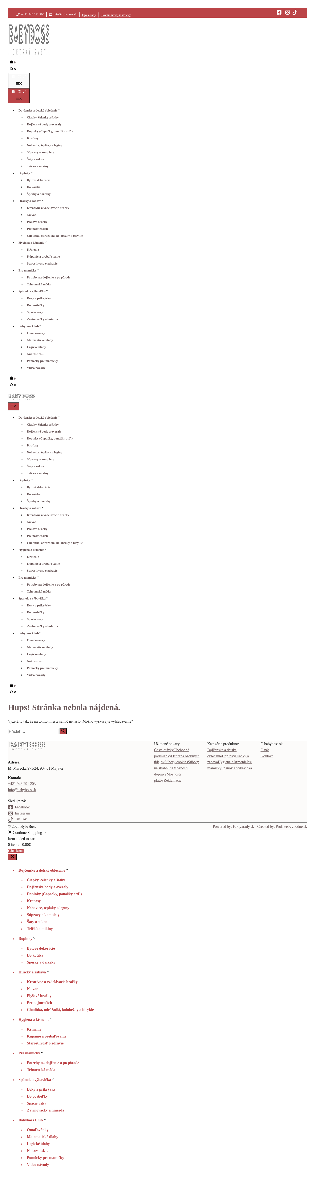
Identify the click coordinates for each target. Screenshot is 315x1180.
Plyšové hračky (37, 221)
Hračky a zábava (33, 201)
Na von (31, 214)
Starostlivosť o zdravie (42, 263)
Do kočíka (34, 187)
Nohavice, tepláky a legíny (44, 145)
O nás (265, 750)
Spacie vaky (35, 312)
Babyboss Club (31, 326)
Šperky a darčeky (39, 194)
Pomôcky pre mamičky (42, 361)
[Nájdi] (63, 731)
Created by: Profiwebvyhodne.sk (282, 826)
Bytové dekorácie (38, 180)
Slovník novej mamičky (116, 15)
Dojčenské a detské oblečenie (41, 110)
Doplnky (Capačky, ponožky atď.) (50, 131)
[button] (13, 69)
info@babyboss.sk (65, 14)
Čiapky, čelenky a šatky (43, 117)
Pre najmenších (37, 228)
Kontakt (267, 756)
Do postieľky (35, 305)
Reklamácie (173, 780)
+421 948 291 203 (32, 14)
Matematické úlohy (40, 340)
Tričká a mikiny (37, 166)
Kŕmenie (33, 249)
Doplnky (27, 173)
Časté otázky (164, 750)
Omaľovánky (36, 333)
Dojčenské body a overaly (44, 124)
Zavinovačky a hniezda (42, 319)
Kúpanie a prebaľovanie (43, 256)
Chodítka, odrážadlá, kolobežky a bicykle (55, 235)
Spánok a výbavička (35, 291)
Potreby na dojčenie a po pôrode (48, 277)
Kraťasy (32, 138)
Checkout (16, 851)
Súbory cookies (176, 762)
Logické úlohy (36, 347)
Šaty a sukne (35, 159)
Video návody (36, 368)
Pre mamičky (30, 270)
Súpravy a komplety (40, 152)
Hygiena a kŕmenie (34, 242)
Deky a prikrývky (39, 298)
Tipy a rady (89, 15)
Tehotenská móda (39, 284)
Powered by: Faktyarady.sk (233, 826)
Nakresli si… (35, 354)
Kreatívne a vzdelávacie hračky (48, 208)
